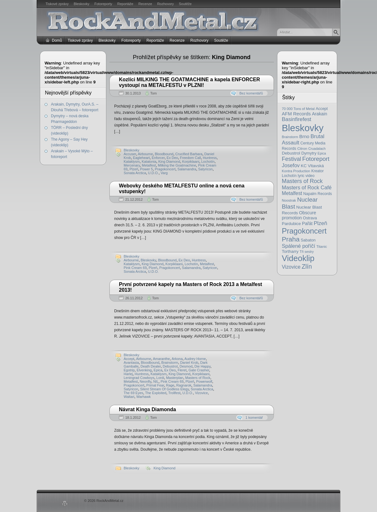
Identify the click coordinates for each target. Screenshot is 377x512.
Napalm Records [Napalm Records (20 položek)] (317, 194)
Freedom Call (190, 158)
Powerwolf (204, 381)
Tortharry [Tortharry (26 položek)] (290, 251)
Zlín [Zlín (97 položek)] (307, 266)
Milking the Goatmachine (177, 165)
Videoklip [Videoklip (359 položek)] (298, 258)
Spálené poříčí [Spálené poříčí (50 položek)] (298, 246)
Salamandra (186, 169)
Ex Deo (172, 158)
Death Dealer (150, 366)
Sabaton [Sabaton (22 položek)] (308, 240)
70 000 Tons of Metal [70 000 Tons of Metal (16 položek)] (298, 109)
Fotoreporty (103, 4)
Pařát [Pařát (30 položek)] (307, 223)
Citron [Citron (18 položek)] (302, 148)
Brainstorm (169, 362)
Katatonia (149, 161)
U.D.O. (153, 173)
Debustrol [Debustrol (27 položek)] (291, 153)
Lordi (160, 378)
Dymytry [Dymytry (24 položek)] (309, 153)
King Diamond (169, 161)
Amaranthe (161, 359)
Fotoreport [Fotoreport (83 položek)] (316, 158)
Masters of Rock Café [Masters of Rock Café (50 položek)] (306, 187)
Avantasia (131, 362)
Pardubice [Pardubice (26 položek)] (291, 223)
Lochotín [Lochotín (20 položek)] (289, 176)
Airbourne (145, 154)
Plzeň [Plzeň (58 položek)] (320, 223)
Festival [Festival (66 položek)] (291, 159)
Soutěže (185, 4)
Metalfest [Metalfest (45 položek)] (292, 193)
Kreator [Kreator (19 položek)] (317, 171)
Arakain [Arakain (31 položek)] (319, 113)
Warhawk (143, 397)
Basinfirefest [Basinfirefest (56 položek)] (296, 119)
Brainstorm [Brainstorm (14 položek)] (290, 137)
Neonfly (145, 381)
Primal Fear (155, 385)
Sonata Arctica (135, 173)
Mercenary (132, 165)
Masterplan (174, 378)
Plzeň (133, 169)
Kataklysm (132, 161)
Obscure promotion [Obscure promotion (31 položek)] (299, 215)
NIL (155, 381)
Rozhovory (165, 4)
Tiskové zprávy (57, 4)
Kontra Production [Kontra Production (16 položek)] (296, 171)
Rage (170, 385)
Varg (164, 173)
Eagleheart (141, 158)
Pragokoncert (165, 169)
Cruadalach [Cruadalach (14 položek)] (317, 148)
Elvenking (144, 370)
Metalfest (149, 165)
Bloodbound (164, 154)
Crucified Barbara (188, 154)
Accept (129, 359)
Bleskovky (82, 4)
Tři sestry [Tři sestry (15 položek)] (307, 251)
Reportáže (125, 4)
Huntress (210, 158)
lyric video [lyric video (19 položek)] (306, 176)
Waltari (129, 397)
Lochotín (207, 161)
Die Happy (203, 366)
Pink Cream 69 (135, 268)
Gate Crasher (198, 370)
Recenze (145, 4)
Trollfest (174, 393)
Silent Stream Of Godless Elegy (164, 389)
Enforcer (158, 158)
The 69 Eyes (133, 393)
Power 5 (146, 169)
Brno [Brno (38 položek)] (304, 136)
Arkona (177, 359)
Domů (57, 40)
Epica (158, 370)
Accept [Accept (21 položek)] (322, 109)
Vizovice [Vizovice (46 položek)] (291, 267)
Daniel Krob (189, 362)
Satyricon (205, 169)
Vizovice (201, 393)
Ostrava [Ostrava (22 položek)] (310, 218)
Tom (153, 93)
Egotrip (129, 370)
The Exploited (155, 393)
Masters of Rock (197, 378)
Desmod (186, 366)
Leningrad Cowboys (139, 378)
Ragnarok (183, 385)
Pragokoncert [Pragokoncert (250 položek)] (304, 231)
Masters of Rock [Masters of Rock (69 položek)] (302, 181)
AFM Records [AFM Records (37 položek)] (296, 113)
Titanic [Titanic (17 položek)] (321, 246)
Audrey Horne (195, 359)
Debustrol (170, 366)
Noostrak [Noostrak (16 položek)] (289, 200)
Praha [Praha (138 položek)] (291, 239)
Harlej (128, 374)
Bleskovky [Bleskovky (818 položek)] (303, 128)
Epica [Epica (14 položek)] (322, 153)
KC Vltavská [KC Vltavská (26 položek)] (312, 165)
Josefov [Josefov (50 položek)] (291, 165)
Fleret (182, 370)
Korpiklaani (190, 161)
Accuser (130, 154)
